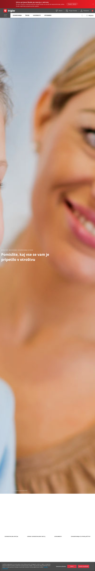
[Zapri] (92, 566)
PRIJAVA (91, 15)
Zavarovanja (17, 15)
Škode (27, 15)
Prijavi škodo (72, 4)
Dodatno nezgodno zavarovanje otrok (18, 490)
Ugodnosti (37, 15)
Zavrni (72, 566)
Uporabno (48, 15)
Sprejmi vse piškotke (83, 566)
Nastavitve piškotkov (61, 566)
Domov (6, 490)
